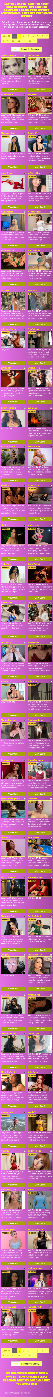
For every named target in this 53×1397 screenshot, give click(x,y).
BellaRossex (33, 643)
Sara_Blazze (33, 837)
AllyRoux (5, 681)
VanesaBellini (7, 250)
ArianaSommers (35, 760)
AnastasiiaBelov (35, 720)
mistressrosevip (35, 1229)
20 (30, 41)
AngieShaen (7, 173)
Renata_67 (32, 133)
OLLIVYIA (5, 290)
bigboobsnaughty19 (10, 799)
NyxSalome (6, 1268)
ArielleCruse (33, 525)
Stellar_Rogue (34, 1151)
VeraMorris (6, 485)
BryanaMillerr (7, 760)
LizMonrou (6, 837)
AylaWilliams (7, 94)
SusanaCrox (33, 485)
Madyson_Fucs (8, 916)
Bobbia (31, 1189)
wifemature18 (34, 446)
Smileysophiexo (8, 408)
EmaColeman (34, 329)
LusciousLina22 (8, 1307)
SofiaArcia (32, 681)
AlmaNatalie (6, 602)
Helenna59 (32, 799)
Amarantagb (7, 1112)
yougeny (5, 955)
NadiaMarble (7, 212)
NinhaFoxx (6, 564)
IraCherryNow (34, 173)
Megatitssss (33, 56)
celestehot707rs (8, 1033)
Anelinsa (5, 1151)
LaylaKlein (6, 368)
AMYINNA (32, 290)
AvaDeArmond (8, 446)
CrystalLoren (34, 368)
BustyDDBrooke (8, 56)
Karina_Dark (33, 1033)
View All (6, 36)
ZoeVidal (5, 995)
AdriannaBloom (8, 329)
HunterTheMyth (35, 1307)
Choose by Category (31, 49)
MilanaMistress (35, 955)
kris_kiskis (6, 643)
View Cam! (13, 90)
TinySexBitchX (34, 916)
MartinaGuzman (8, 720)
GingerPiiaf (33, 94)
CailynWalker (34, 564)
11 (19, 41)
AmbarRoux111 (35, 877)
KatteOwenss (34, 1072)
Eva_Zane (32, 408)
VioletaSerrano (35, 212)
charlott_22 (6, 525)
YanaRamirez (34, 995)
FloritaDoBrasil (8, 1072)
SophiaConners (35, 1268)
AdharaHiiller (34, 250)
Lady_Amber (34, 602)
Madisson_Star (8, 133)
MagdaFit (32, 1112)
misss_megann (8, 877)
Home (15, 49)
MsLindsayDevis (9, 1229)
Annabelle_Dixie (8, 1189)
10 (13, 41)
